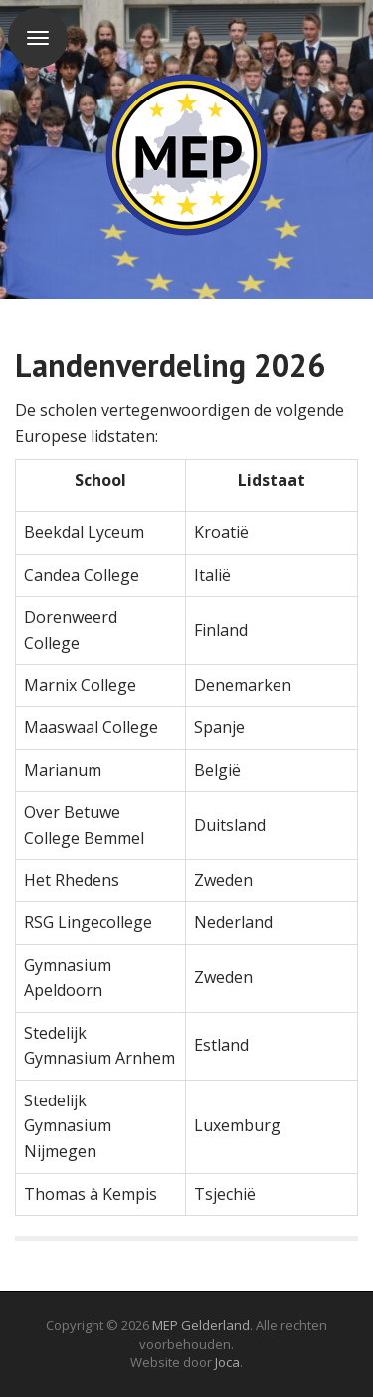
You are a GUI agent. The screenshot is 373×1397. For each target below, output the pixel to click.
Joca (227, 1362)
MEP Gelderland (201, 1325)
